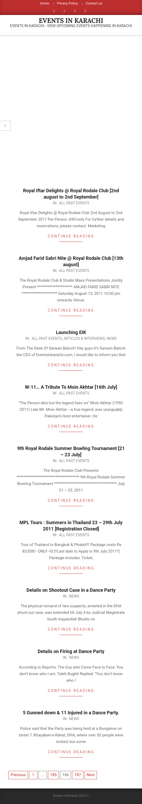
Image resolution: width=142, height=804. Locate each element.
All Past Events (74, 203)
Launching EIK (71, 332)
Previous (18, 774)
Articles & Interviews (84, 338)
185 (53, 774)
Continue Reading (71, 236)
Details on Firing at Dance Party (71, 651)
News (111, 338)
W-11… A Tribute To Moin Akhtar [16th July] (71, 387)
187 (77, 774)
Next (90, 774)
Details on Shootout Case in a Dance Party (71, 590)
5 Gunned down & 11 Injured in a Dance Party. (71, 712)
